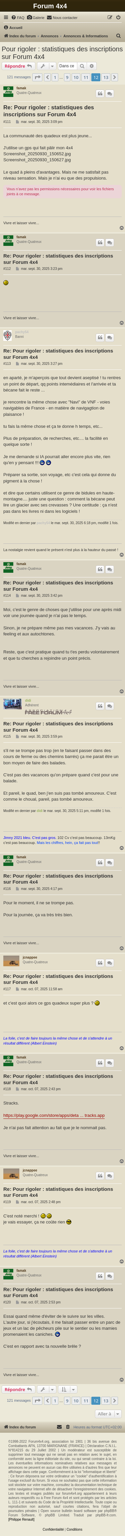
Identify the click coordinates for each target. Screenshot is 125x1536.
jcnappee (30, 957)
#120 (7, 1302)
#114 (7, 595)
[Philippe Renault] (21, 1519)
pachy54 (21, 332)
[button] (37, 77)
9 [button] (67, 77)
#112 (7, 269)
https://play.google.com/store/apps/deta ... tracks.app (54, 1115)
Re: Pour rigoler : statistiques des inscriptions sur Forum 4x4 (48, 111)
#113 (7, 364)
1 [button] (55, 77)
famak (21, 88)
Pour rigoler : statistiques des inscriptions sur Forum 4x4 (62, 52)
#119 (7, 1202)
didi (28, 700)
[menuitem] (17, 18)
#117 (7, 989)
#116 (7, 889)
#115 (7, 736)
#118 (7, 1089)
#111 (7, 122)
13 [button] (105, 77)
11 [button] (85, 77)
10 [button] (76, 77)
